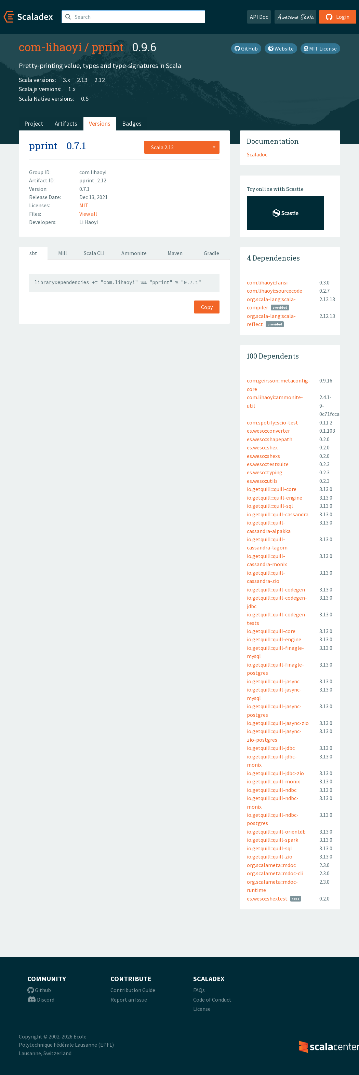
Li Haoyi (88, 222)
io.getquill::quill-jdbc (271, 747)
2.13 (82, 80)
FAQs (199, 990)
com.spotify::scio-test (272, 422)
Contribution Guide (132, 990)
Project (33, 123)
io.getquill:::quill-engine (274, 497)
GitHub (246, 48)
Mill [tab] (62, 253)
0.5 (85, 98)
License (202, 1008)
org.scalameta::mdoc (271, 865)
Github (39, 990)
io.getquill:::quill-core (271, 489)
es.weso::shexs (263, 455)
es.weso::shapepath (269, 439)
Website (281, 48)
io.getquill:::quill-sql (270, 505)
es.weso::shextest (267, 898)
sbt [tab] (33, 253)
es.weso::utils (262, 480)
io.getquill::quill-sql (269, 848)
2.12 (99, 80)
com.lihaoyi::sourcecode (274, 290)
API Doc (259, 16)
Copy (207, 307)
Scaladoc (257, 154)
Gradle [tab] (211, 253)
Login (337, 16)
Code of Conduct (212, 999)
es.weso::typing (264, 472)
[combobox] (182, 147)
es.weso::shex (262, 447)
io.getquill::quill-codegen (276, 589)
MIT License (320, 48)
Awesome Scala (295, 16)
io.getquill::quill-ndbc (271, 789)
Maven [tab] (175, 253)
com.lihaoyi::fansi (267, 282)
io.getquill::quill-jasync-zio (278, 723)
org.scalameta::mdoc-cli (275, 873)
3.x (66, 80)
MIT (84, 205)
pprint (108, 46)
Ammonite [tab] (134, 253)
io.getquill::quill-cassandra (277, 514)
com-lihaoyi (50, 46)
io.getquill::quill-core (271, 631)
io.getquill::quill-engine (274, 639)
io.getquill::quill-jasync (273, 681)
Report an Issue (128, 999)
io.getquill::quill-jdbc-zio (275, 773)
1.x (72, 89)
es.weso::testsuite (268, 464)
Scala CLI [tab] (94, 253)
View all (88, 213)
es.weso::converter (268, 430)
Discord (40, 999)
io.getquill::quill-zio (269, 856)
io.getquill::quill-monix (273, 781)
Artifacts (66, 123)
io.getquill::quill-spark (272, 839)
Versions (99, 123)
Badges (132, 123)
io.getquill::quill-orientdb (276, 831)
